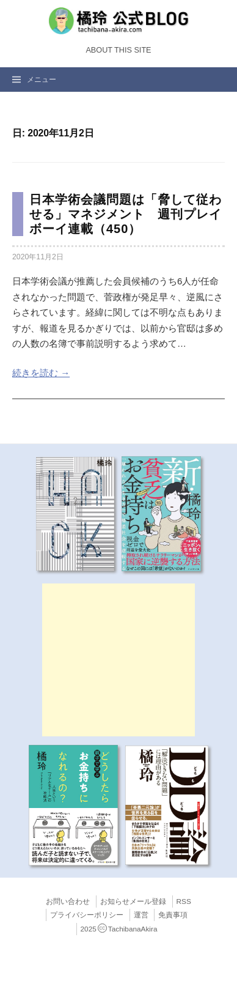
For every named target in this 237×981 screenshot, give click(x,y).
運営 (141, 915)
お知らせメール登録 (133, 901)
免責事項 (173, 915)
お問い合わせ (68, 901)
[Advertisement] (118, 659)
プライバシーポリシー (86, 915)
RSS (184, 901)
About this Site (118, 50)
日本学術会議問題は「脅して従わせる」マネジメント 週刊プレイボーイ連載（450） (125, 214)
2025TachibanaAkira (119, 929)
